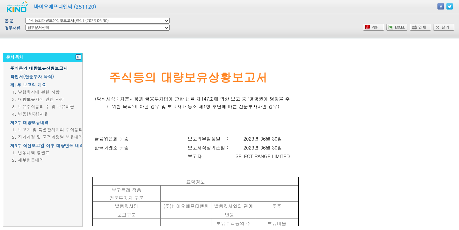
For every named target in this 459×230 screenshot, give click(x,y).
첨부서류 (12, 28)
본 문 (9, 21)
